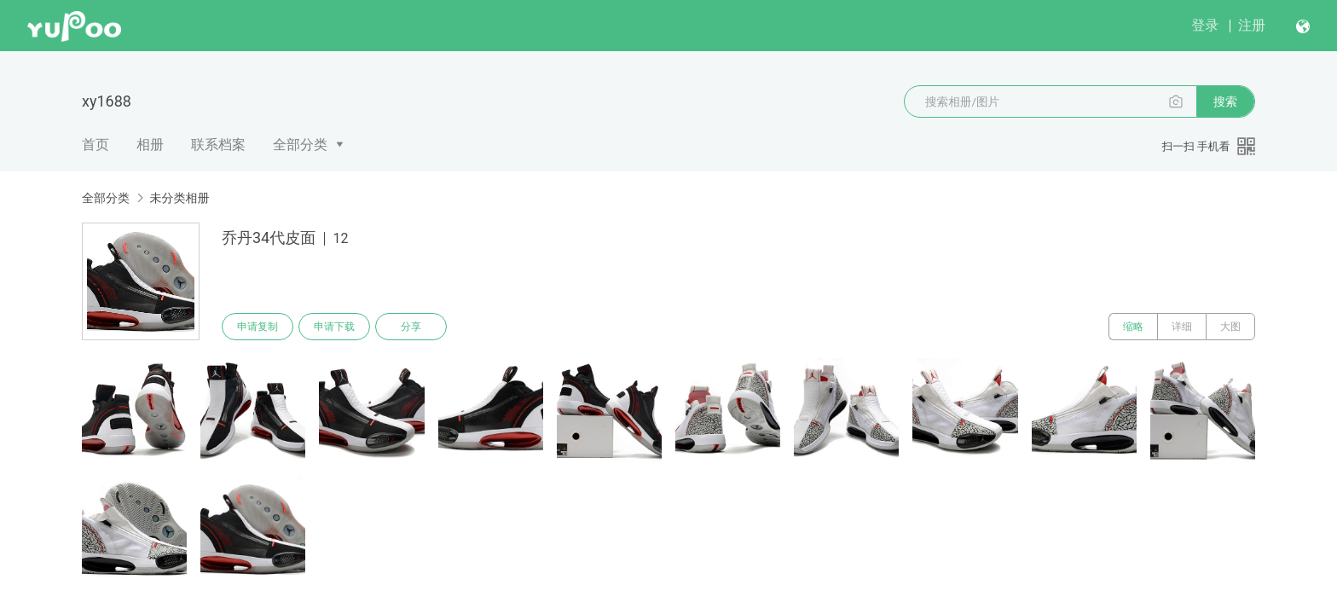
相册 (150, 144)
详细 (1182, 327)
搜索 (1225, 101)
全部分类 (300, 144)
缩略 (1133, 327)
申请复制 (257, 327)
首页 (95, 144)
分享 (411, 327)
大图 (1230, 327)
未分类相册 (179, 198)
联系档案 (218, 144)
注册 (1251, 25)
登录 (1204, 25)
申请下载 (334, 327)
